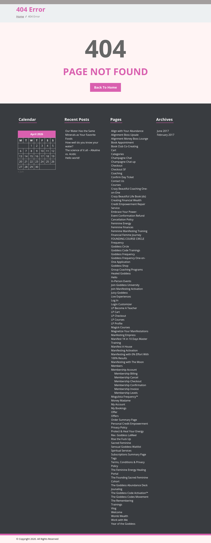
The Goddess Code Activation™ (129, 493)
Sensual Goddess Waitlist (126, 446)
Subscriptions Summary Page (128, 454)
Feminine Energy (121, 223)
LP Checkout (118, 316)
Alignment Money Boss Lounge (129, 138)
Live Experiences (121, 296)
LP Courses (117, 319)
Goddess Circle (120, 246)
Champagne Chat (121, 158)
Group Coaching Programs (127, 269)
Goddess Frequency (123, 254)
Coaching (116, 173)
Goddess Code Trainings (125, 250)
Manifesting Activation (124, 350)
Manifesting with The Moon (127, 362)
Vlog (113, 508)
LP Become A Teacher (124, 308)
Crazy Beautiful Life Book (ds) (128, 196)
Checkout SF (118, 169)
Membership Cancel (126, 377)
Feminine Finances (122, 227)
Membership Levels (126, 393)
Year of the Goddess (123, 524)
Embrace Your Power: (124, 212)
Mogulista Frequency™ (124, 396)
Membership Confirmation (130, 385)
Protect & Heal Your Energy (127, 431)
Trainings (116, 504)
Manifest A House (121, 346)
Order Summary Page (124, 420)
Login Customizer (121, 304)
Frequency (117, 242)
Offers (115, 416)
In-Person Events (121, 281)
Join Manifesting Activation (127, 289)
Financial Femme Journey (126, 235)
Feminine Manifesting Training (129, 231)
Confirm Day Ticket (122, 177)
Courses (116, 185)
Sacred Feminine (121, 443)
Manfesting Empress (123, 335)
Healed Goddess (121, 273)
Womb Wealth (119, 516)
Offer (114, 412)
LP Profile (116, 323)
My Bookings (118, 408)
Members (117, 366)
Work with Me (119, 520)
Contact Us (117, 181)
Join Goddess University (125, 285)
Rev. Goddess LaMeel (124, 435)
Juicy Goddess (119, 292)
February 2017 (165, 135)
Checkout (116, 165)
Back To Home (105, 87)
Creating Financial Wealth (126, 200)
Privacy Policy (119, 427)
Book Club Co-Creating (124, 146)
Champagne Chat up (123, 162)
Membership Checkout (128, 381)
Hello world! (72, 158)
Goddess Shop (119, 265)
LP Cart (115, 312)
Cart (113, 150)
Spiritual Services (121, 450)
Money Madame (121, 400)
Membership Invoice (126, 389)
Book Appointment (122, 142)
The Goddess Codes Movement (129, 497)
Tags (114, 458)
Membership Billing (126, 373)
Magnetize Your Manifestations (129, 331)
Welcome (116, 512)
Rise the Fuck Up (121, 439)
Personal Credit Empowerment (129, 423)
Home (20, 16)
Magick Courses (120, 327)
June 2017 (163, 131)
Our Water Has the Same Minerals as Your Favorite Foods (80, 134)
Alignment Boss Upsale (125, 135)
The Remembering (122, 500)
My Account (118, 404)
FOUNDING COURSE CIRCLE (127, 239)
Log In (114, 300)
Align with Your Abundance (127, 131)
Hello (114, 277)
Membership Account (124, 369)
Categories (117, 154)
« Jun (21, 171)
